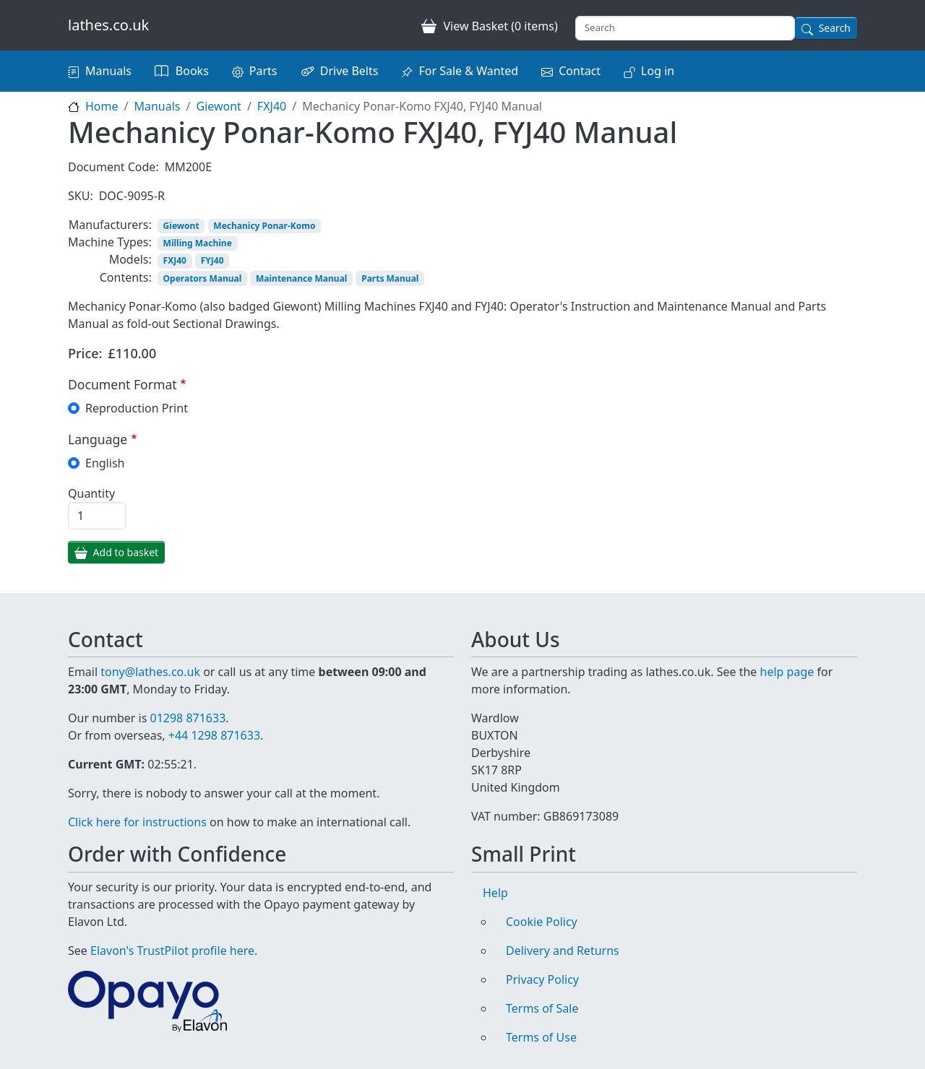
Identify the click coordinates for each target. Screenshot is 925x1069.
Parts (263, 71)
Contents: (126, 277)
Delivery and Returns (562, 950)
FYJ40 (212, 260)
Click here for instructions (137, 822)
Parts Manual (389, 278)
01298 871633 (187, 718)
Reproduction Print (136, 408)
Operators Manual (202, 278)
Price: (85, 353)
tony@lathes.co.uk (150, 672)
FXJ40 (271, 106)
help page (787, 672)
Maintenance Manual (301, 278)
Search (835, 28)
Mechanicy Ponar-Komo (264, 226)
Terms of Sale (542, 1008)
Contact (580, 71)
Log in (657, 71)
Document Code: (113, 167)
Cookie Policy (541, 922)
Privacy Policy (542, 979)
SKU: (80, 196)
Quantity (91, 493)
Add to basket (126, 552)
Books (192, 71)
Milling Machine (197, 243)
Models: (130, 259)
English (104, 463)
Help (495, 893)
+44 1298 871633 (214, 735)
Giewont (218, 106)
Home (102, 106)
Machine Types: (110, 242)
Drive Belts (349, 71)
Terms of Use (541, 1037)
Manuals (108, 71)
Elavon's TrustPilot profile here (172, 950)
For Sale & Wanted (468, 71)
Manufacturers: (110, 225)
